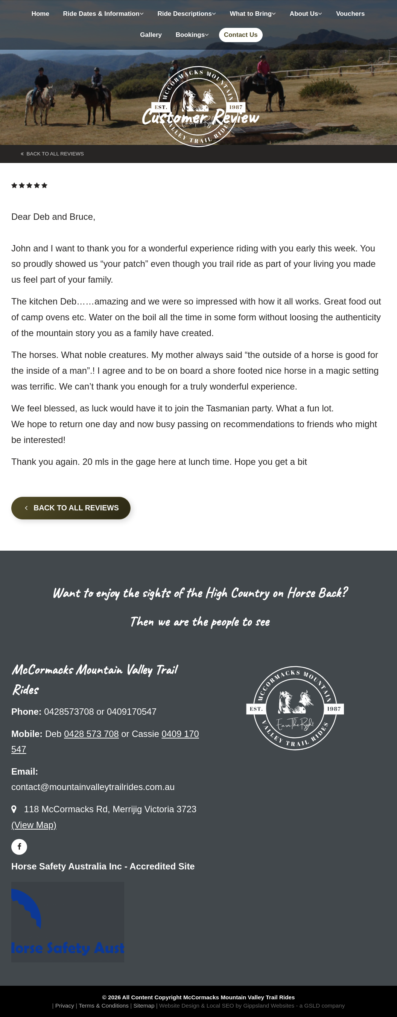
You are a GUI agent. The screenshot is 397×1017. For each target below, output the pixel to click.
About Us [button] (306, 13)
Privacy (64, 1005)
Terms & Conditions (104, 1005)
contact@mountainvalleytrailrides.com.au (93, 787)
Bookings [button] (192, 34)
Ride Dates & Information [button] (103, 13)
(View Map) (33, 825)
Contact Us (241, 34)
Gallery (151, 34)
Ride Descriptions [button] (186, 13)
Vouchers (350, 13)
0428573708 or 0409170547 (100, 711)
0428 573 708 (91, 734)
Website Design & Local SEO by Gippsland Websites (226, 1005)
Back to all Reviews (72, 508)
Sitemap (143, 1005)
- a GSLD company (320, 1005)
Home (40, 13)
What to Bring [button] (253, 13)
